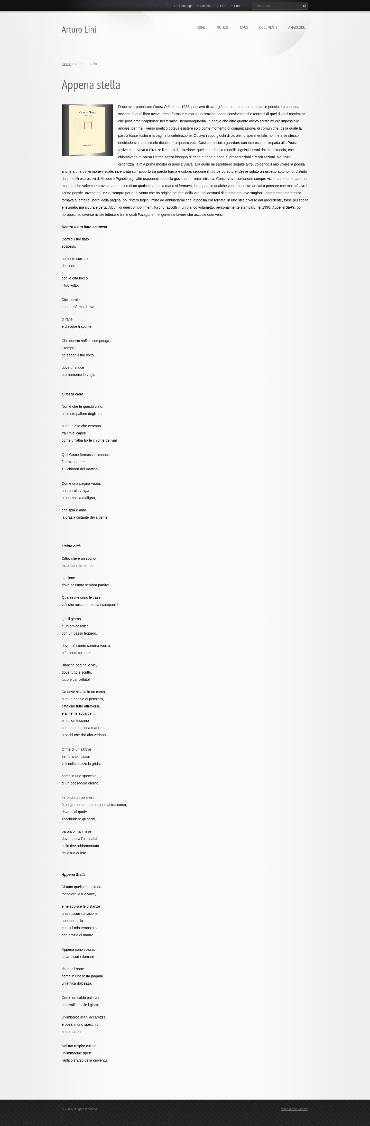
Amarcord (296, 27)
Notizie (223, 27)
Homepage (185, 6)
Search (303, 6)
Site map (206, 6)
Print (237, 6)
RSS (223, 6)
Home (201, 27)
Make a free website (294, 1109)
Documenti (268, 27)
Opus (244, 27)
